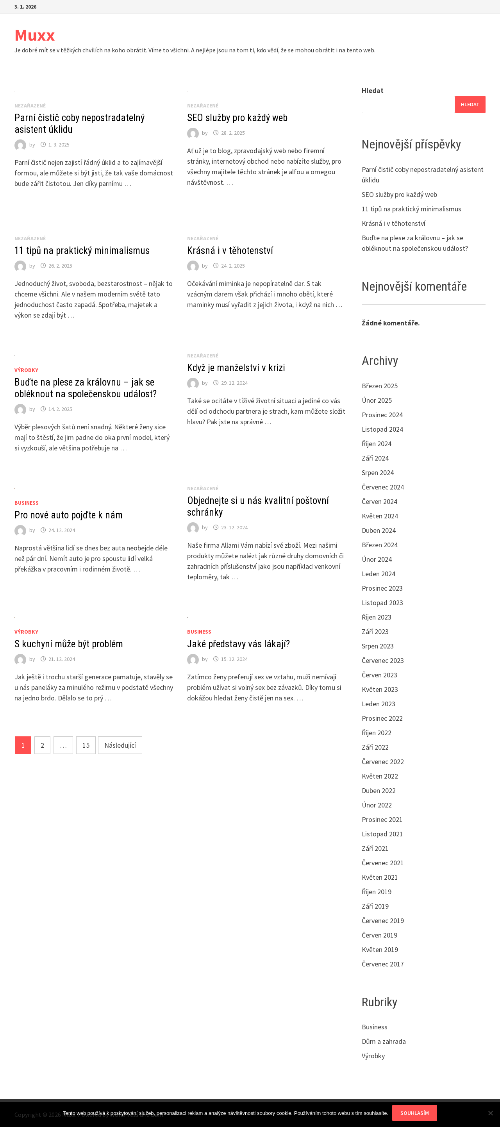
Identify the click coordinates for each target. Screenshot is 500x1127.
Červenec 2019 (383, 920)
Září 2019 (375, 906)
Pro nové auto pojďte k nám (68, 515)
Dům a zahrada (384, 1041)
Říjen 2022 (376, 732)
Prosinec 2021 (382, 819)
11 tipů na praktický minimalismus (82, 250)
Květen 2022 (380, 776)
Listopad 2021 (382, 833)
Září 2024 (375, 458)
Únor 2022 (377, 804)
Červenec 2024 (383, 486)
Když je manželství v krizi (236, 367)
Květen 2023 (380, 689)
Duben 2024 (379, 530)
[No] (490, 1113)
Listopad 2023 (382, 602)
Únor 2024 (377, 559)
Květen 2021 (380, 877)
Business (26, 502)
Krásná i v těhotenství (230, 250)
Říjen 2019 (376, 891)
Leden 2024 (378, 573)
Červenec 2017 (383, 963)
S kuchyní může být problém (68, 644)
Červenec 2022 (383, 761)
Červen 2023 (379, 674)
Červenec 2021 (383, 862)
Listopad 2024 (382, 429)
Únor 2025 (377, 400)
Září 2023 (375, 631)
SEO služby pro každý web (237, 117)
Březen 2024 (380, 544)
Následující (120, 745)
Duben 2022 (379, 790)
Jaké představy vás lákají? (238, 644)
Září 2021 (375, 848)
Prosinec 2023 (382, 588)
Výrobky (26, 369)
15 (85, 745)
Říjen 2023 (376, 617)
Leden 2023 (378, 703)
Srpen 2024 (378, 472)
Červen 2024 (379, 501)
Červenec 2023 (383, 660)
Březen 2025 (380, 385)
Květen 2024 (380, 515)
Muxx (34, 34)
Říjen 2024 (376, 443)
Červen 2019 (379, 935)
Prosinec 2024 (382, 414)
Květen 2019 (380, 949)
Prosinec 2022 (382, 718)
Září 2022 (375, 747)
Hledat (373, 90)
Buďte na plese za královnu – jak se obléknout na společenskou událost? (85, 388)
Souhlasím (414, 1112)
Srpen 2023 (378, 645)
